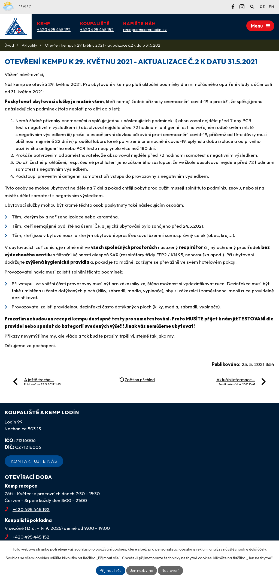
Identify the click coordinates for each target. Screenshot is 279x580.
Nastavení (169, 570)
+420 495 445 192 (27, 509)
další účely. (258, 549)
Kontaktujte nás (34, 461)
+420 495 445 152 (27, 537)
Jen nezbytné (142, 570)
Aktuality (29, 45)
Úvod (9, 45)
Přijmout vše (111, 570)
